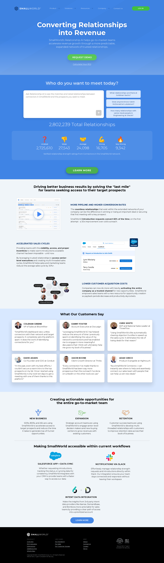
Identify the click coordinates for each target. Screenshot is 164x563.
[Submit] (99, 113)
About (85, 541)
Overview (30, 541)
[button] (54, 8)
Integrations (31, 546)
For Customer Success (62, 546)
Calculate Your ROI (82, 64)
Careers (85, 546)
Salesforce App (32, 549)
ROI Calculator (32, 544)
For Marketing (60, 541)
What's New (31, 551)
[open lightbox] (38, 214)
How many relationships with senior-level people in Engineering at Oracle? (123, 113)
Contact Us (118, 8)
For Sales (58, 544)
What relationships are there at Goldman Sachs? (123, 94)
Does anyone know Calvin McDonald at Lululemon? (123, 103)
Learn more (82, 170)
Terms (85, 549)
